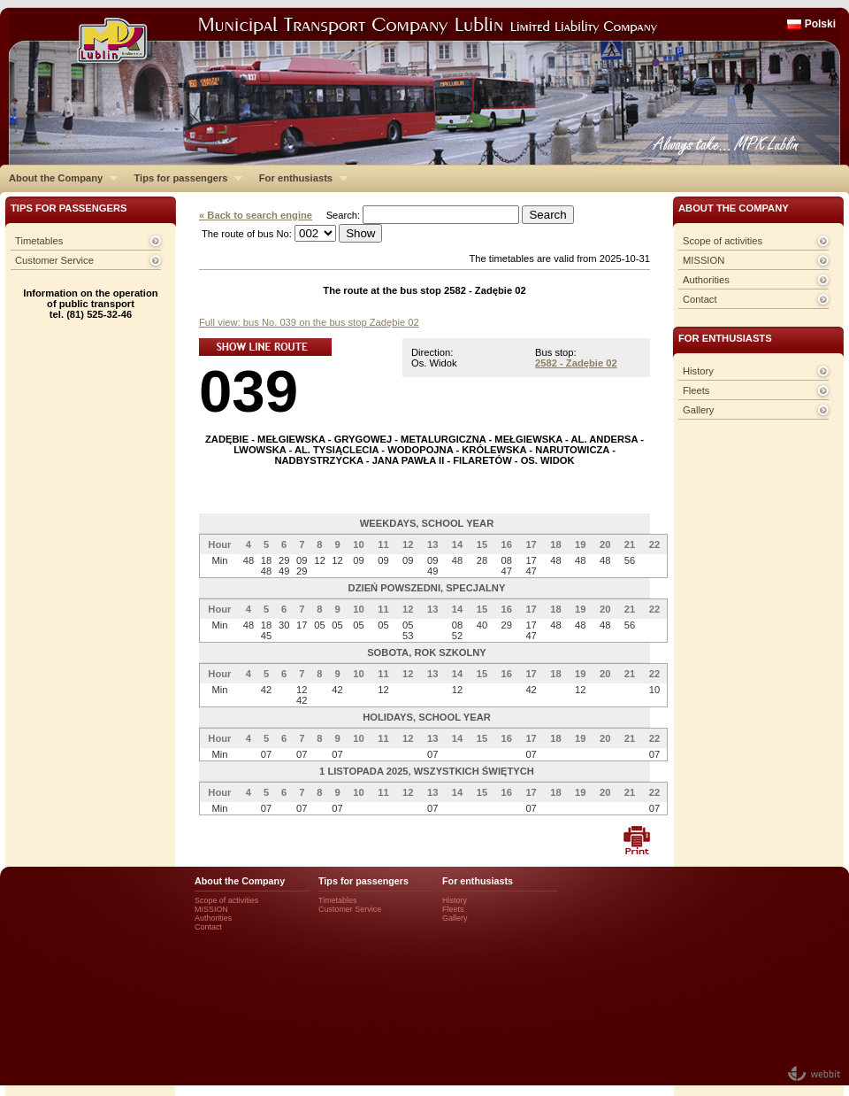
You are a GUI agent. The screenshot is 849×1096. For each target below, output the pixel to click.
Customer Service (54, 260)
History (698, 371)
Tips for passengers (183, 178)
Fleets (696, 390)
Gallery (698, 410)
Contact (700, 299)
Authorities (706, 279)
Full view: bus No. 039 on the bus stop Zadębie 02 (309, 322)
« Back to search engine (255, 215)
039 (248, 391)
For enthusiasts (299, 178)
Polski (820, 24)
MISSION (703, 260)
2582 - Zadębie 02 (576, 363)
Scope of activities (722, 240)
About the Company (59, 178)
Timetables (39, 240)
